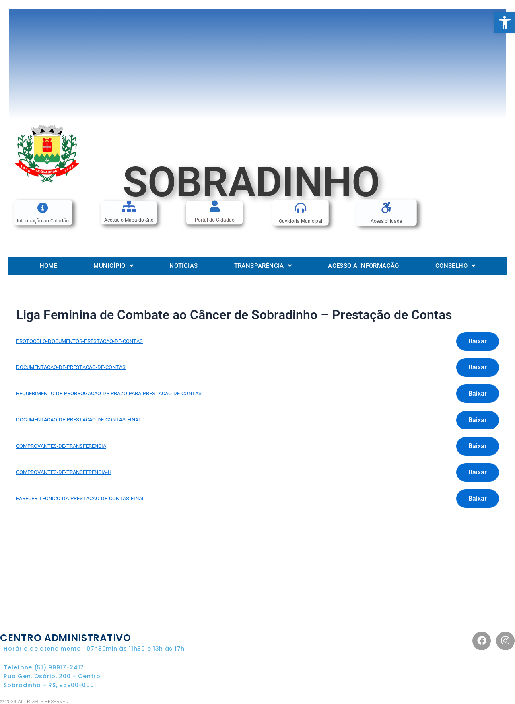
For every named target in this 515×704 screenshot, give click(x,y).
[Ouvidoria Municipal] (300, 207)
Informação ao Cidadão (43, 221)
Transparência (263, 266)
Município (113, 266)
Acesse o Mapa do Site (128, 220)
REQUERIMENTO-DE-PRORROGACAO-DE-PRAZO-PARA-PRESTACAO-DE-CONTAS (109, 393)
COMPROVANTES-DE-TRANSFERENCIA (61, 446)
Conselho (455, 266)
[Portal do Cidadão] (214, 206)
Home (49, 265)
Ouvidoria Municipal (300, 221)
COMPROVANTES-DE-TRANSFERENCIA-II (63, 472)
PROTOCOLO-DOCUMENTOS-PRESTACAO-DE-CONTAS (79, 341)
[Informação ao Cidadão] (42, 207)
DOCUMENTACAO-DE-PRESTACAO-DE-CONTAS (71, 367)
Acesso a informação (363, 265)
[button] (504, 22)
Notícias (183, 265)
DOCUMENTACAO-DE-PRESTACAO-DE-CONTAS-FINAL (78, 420)
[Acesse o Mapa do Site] (128, 206)
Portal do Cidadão (215, 220)
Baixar (477, 341)
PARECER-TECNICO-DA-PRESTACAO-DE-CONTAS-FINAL (80, 498)
